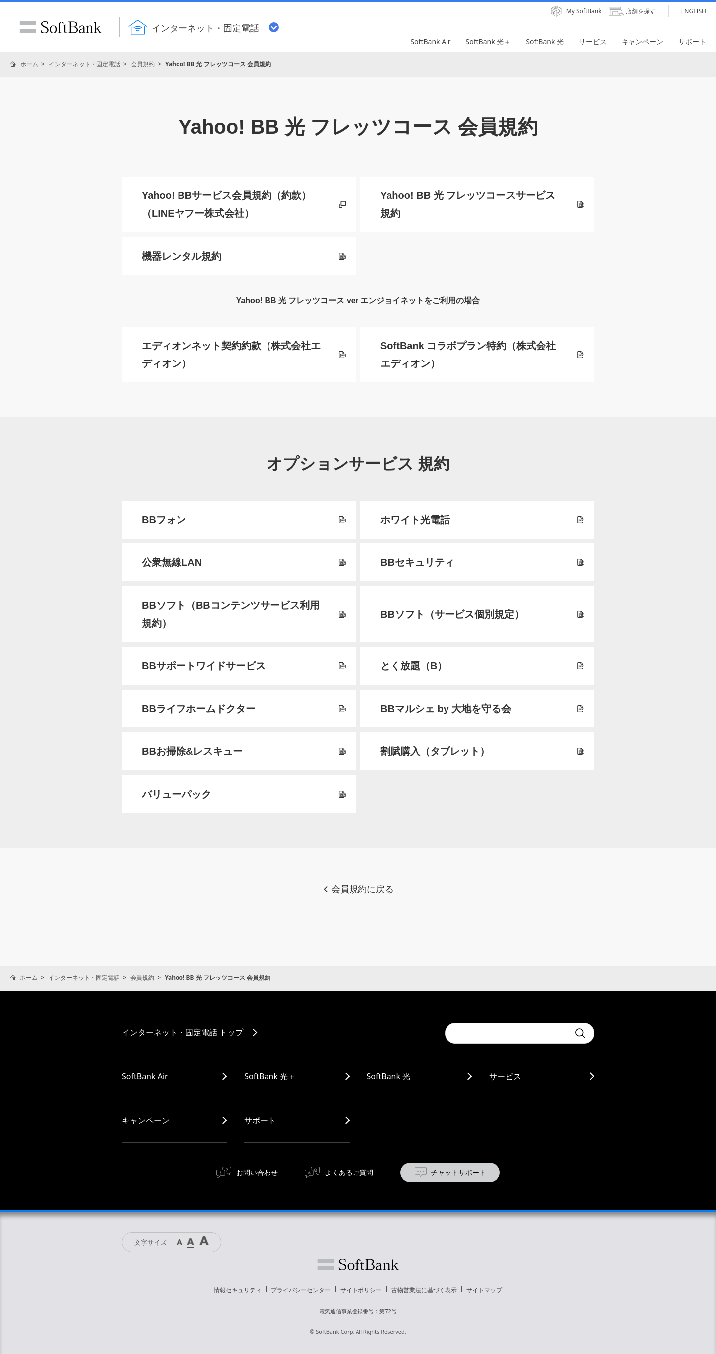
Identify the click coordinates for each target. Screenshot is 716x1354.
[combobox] (507, 1033)
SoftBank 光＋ (270, 1076)
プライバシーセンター (301, 1290)
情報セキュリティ (238, 1290)
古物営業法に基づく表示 (424, 1290)
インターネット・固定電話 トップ (182, 1032)
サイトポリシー (361, 1290)
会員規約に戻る (358, 889)
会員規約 (143, 64)
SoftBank (60, 27)
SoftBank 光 (389, 1076)
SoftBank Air (145, 1076)
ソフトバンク (358, 1264)
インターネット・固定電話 (84, 64)
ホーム (29, 64)
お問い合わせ (257, 1172)
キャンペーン (146, 1120)
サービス (505, 1076)
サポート (260, 1120)
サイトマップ (484, 1290)
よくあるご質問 (349, 1172)
